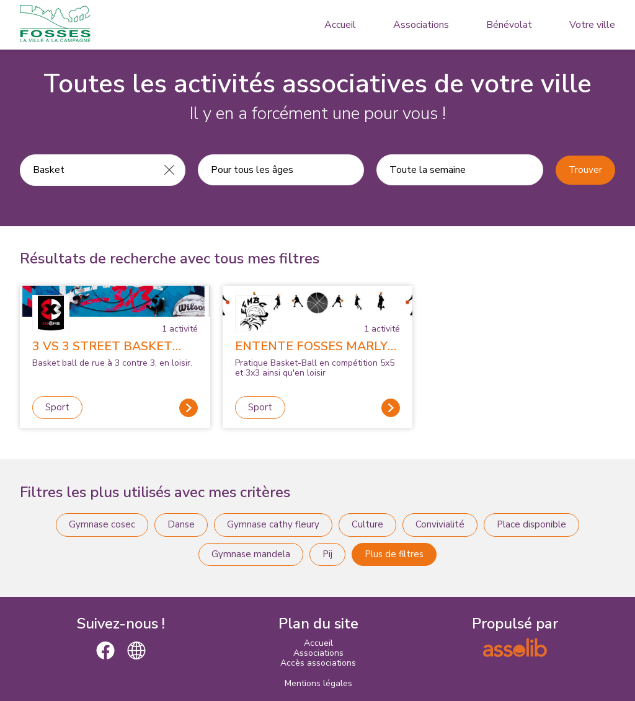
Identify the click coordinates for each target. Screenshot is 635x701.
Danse (181, 524)
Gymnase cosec (102, 524)
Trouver (585, 170)
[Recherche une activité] (87, 170)
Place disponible (531, 524)
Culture (367, 524)
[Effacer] (169, 170)
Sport (57, 407)
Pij (327, 554)
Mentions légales (318, 683)
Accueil (340, 25)
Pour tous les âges (252, 170)
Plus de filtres (394, 554)
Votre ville (592, 25)
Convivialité (439, 524)
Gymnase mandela (250, 554)
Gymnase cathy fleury (273, 524)
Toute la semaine (427, 170)
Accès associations (318, 663)
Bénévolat (509, 25)
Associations (421, 25)
